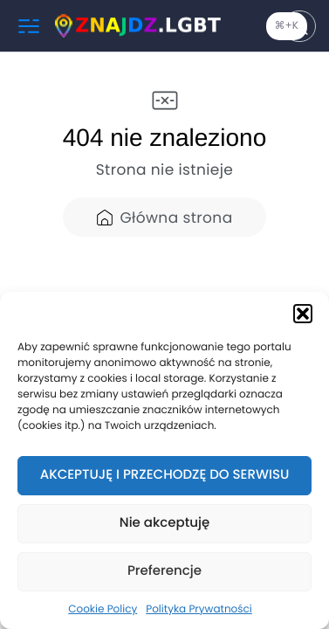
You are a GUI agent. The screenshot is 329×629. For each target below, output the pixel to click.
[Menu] (29, 26)
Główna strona (164, 217)
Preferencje (164, 571)
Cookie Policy (102, 609)
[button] (303, 313)
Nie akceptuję (164, 523)
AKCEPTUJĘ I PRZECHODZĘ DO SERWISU (165, 475)
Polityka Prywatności (199, 609)
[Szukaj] (299, 26)
